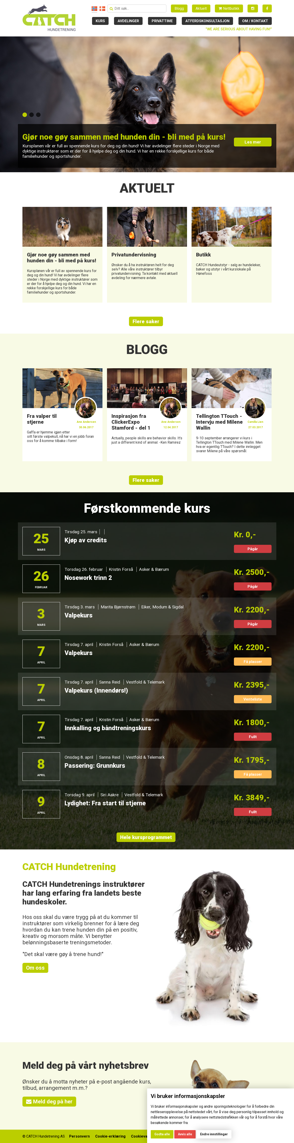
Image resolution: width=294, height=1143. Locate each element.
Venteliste (252, 699)
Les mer (253, 142)
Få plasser (253, 661)
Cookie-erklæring (110, 1136)
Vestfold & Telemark (145, 682)
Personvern (79, 1136)
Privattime (162, 21)
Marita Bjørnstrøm (118, 607)
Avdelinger (128, 21)
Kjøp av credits (86, 540)
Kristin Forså (121, 569)
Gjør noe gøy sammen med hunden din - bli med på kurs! (124, 136)
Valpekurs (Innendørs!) (96, 690)
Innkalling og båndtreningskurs (108, 728)
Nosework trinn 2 (88, 577)
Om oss (35, 968)
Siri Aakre (109, 794)
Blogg (179, 8)
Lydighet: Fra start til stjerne (105, 803)
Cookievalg (141, 1136)
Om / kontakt (255, 21)
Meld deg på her (49, 1101)
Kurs (100, 21)
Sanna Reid (109, 682)
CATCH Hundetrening (69, 867)
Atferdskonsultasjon (207, 21)
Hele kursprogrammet (146, 837)
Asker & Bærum (154, 569)
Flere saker (146, 321)
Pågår (253, 549)
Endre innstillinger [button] (214, 1134)
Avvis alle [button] (185, 1134)
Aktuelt (201, 8)
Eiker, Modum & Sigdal (162, 607)
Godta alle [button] (162, 1134)
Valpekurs (78, 615)
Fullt (253, 736)
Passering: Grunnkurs (95, 765)
